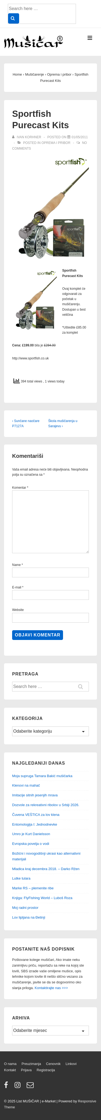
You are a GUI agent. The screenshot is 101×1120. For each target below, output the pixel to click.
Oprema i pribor (55, 143)
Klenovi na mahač (26, 785)
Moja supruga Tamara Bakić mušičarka (42, 776)
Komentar (20, 488)
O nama (10, 1064)
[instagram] (19, 1087)
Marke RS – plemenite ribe (33, 888)
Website (18, 610)
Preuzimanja (31, 1064)
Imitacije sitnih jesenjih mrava (35, 795)
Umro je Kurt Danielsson (31, 834)
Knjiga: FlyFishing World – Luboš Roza (42, 898)
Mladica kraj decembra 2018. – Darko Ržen (45, 869)
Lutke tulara (21, 878)
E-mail (16, 587)
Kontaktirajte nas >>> (51, 988)
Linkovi (71, 1064)
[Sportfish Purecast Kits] (80, 137)
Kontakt (10, 1070)
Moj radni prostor (25, 908)
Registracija (46, 1070)
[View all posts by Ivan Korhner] (27, 137)
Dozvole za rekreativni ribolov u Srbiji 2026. (45, 805)
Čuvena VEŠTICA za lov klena (36, 815)
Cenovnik (53, 1064)
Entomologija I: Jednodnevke (34, 824)
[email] (31, 1087)
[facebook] (7, 1087)
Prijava (26, 1070)
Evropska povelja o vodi (30, 844)
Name (16, 565)
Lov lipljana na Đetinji (28, 917)
